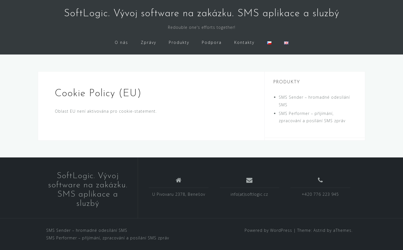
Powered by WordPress (268, 230)
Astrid (319, 230)
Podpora (212, 42)
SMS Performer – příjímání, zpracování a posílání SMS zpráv (107, 237)
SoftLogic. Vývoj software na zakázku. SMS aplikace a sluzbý (201, 14)
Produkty (179, 42)
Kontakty (244, 42)
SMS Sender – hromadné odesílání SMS (86, 230)
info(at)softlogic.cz (249, 194)
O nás (121, 42)
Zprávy (148, 42)
